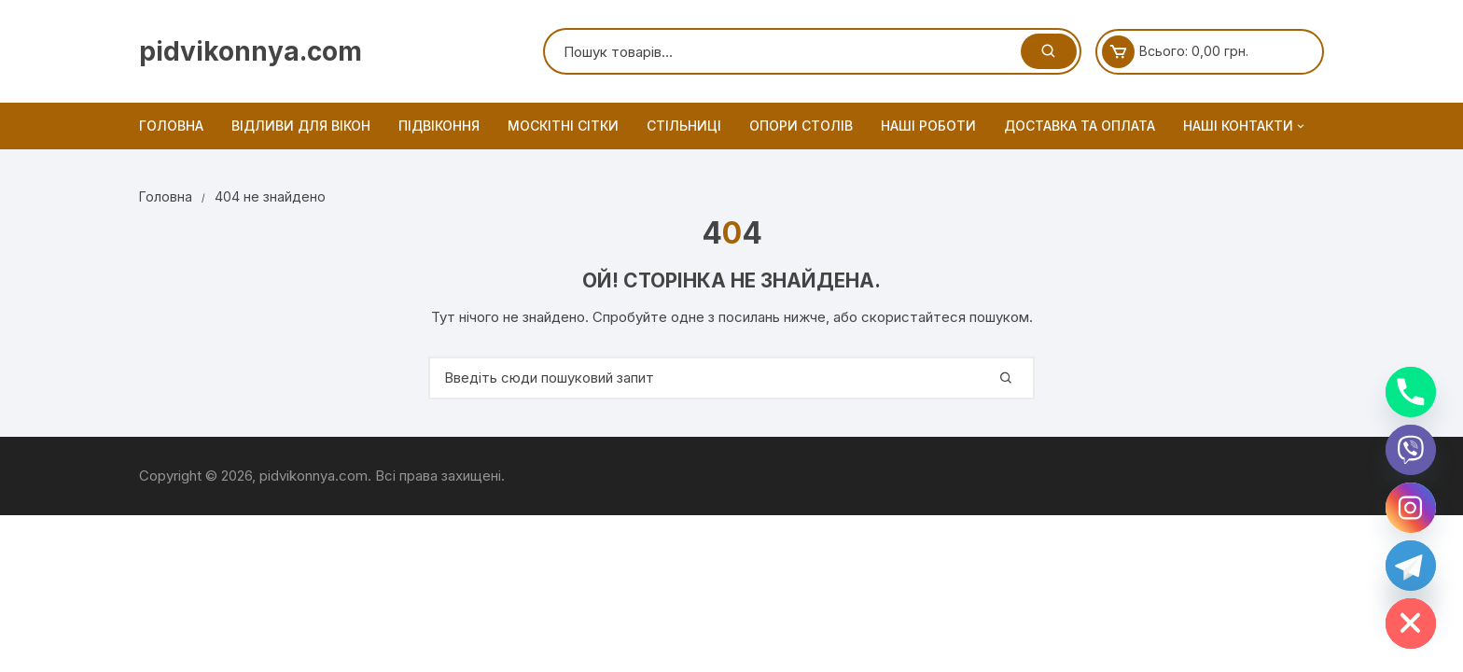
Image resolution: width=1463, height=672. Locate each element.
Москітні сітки (563, 125)
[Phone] (1411, 392)
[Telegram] (1411, 565)
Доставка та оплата (1079, 125)
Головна (171, 125)
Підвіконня (439, 125)
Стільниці (684, 125)
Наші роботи (928, 125)
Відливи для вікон (300, 125)
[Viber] (1411, 450)
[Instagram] (1411, 508)
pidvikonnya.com (250, 51)
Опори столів (801, 125)
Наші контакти (1245, 126)
